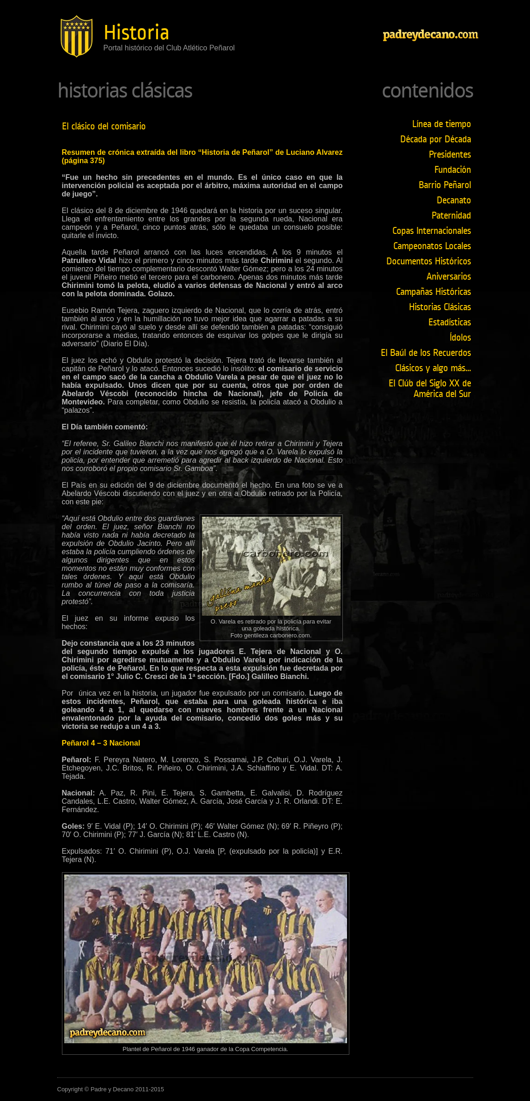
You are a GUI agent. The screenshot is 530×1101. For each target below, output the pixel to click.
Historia (137, 32)
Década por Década (435, 139)
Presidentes (450, 154)
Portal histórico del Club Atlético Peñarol (169, 48)
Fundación (452, 170)
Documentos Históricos (428, 261)
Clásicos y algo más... (433, 368)
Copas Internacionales (431, 231)
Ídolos (460, 337)
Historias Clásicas (440, 307)
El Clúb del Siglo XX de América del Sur (430, 388)
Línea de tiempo (441, 124)
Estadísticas (449, 322)
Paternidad (451, 215)
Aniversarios (448, 276)
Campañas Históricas (433, 292)
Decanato (454, 200)
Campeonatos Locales (432, 246)
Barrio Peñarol (445, 185)
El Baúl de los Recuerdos (426, 353)
